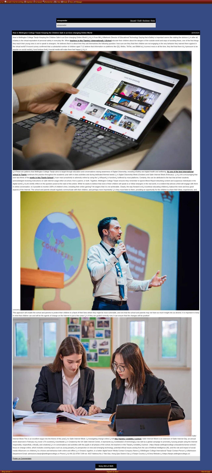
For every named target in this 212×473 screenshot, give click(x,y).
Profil (139, 21)
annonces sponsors (106, 10)
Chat (57, 2)
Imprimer (28, 2)
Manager (78, 2)
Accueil (8, 2)
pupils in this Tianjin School (41, 178)
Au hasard (38, 2)
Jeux (70, 2)
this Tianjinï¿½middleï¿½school (128, 439)
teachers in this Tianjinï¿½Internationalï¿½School (90, 41)
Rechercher (48, 2)
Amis (153, 21)
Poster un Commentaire (22, 458)
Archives (146, 21)
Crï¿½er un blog (17, 2)
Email (64, 2)
